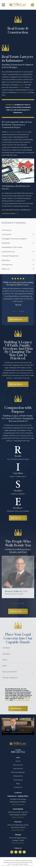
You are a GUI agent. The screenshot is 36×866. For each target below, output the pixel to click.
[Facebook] (20, 852)
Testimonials (18, 780)
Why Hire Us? (18, 765)
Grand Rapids (22, 92)
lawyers (21, 85)
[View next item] (21, 311)
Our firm (21, 87)
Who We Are (18, 768)
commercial (12, 132)
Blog (18, 783)
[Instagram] (24, 852)
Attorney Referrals (18, 772)
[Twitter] (12, 852)
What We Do (18, 776)
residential (24, 132)
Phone (4, 660)
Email (4, 666)
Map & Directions (18, 804)
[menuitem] (18, 230)
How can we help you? (10, 678)
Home (18, 761)
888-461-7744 (18, 752)
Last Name (6, 654)
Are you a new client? (9, 672)
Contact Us (18, 787)
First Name (6, 648)
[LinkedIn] (16, 852)
